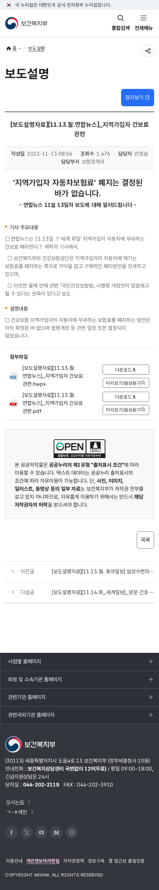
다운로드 (126, 369)
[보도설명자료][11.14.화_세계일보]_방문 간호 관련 (103, 592)
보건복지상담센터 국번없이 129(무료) (66, 768)
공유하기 (148, 50)
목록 (145, 540)
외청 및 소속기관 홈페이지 (35, 682)
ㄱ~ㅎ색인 (20, 812)
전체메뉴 (144, 28)
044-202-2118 (41, 784)
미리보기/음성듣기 (126, 383)
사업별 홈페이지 (24, 664)
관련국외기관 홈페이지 (31, 718)
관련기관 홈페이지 (27, 700)
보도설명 (36, 48)
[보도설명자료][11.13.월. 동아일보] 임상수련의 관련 (103, 571)
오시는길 (19, 802)
